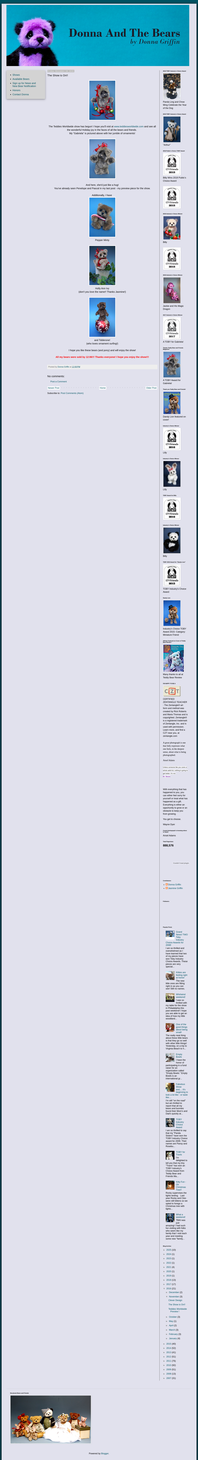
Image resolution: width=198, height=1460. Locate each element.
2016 (169, 1288)
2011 (169, 1361)
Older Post (151, 388)
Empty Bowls (179, 1055)
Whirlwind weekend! (180, 995)
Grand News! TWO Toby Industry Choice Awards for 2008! (177, 938)
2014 (169, 1348)
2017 (169, 1284)
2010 (169, 1365)
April (171, 1325)
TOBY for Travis (180, 1153)
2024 (169, 1254)
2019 (169, 1275)
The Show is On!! (176, 1304)
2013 (169, 1352)
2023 (169, 1258)
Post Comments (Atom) (72, 393)
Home (103, 388)
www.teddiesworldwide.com (129, 126)
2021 (169, 1267)
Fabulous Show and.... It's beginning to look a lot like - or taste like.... (177, 1091)
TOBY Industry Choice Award (180, 1123)
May (171, 1321)
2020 (169, 1271)
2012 (169, 1356)
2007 (169, 1378)
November (174, 1296)
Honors (16, 90)
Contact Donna (21, 94)
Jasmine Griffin (175, 888)
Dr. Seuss (166, 776)
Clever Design (175, 1300)
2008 (169, 1374)
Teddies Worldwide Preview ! (177, 1310)
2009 (169, 1369)
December (174, 1292)
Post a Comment (58, 381)
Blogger (104, 1453)
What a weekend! (180, 1215)
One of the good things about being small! (181, 1028)
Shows (16, 75)
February (173, 1334)
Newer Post (53, 388)
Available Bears (21, 79)
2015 (169, 1344)
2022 (169, 1263)
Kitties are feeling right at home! (181, 975)
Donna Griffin (174, 884)
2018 (169, 1280)
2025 (169, 1250)
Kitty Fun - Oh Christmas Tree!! (181, 1186)
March (172, 1330)
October (173, 1317)
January (173, 1338)
